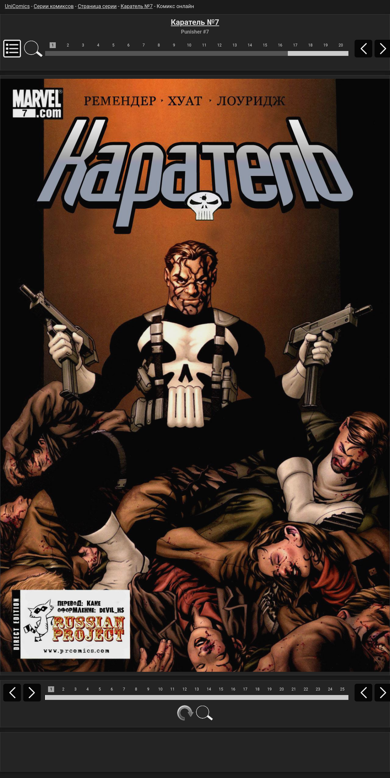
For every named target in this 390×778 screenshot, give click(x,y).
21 (294, 689)
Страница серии (97, 6)
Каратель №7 (136, 6)
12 (219, 45)
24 (330, 689)
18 (310, 45)
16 (280, 45)
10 (189, 45)
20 (340, 45)
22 (306, 689)
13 (234, 45)
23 (318, 689)
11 (204, 45)
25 (342, 689)
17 (295, 45)
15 (265, 45)
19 (325, 45)
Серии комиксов (54, 6)
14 (250, 45)
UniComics (17, 6)
